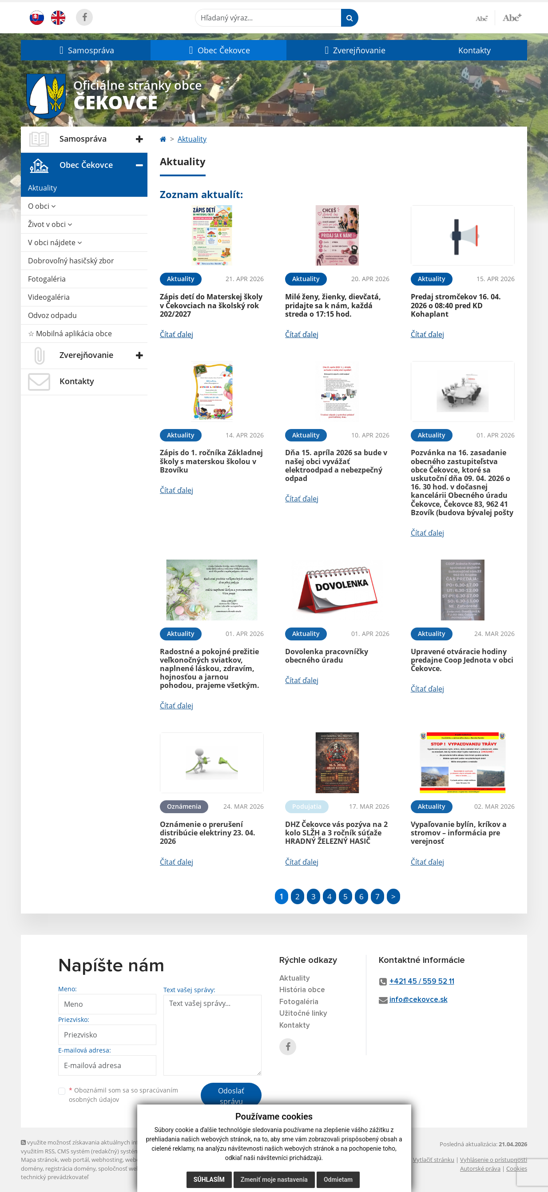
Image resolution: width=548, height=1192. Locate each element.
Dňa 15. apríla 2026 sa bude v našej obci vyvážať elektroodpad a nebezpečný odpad (336, 465)
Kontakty (474, 50)
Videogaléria (49, 297)
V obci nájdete (55, 242)
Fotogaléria (47, 279)
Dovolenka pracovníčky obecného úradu (326, 656)
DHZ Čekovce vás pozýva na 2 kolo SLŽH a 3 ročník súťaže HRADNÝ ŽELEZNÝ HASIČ (336, 832)
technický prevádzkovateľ (54, 1177)
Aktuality (42, 188)
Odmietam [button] (338, 1179)
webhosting (107, 1160)
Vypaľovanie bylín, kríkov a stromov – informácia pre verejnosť (459, 832)
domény (32, 1168)
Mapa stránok (39, 1160)
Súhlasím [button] (209, 1179)
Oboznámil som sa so (123, 1095)
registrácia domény (70, 1168)
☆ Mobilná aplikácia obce (70, 333)
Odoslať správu (231, 1096)
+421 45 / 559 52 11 (421, 981)
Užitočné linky (303, 1013)
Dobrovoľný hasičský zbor (71, 261)
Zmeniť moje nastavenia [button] (274, 1179)
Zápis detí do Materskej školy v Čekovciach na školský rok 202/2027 (211, 305)
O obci (42, 206)
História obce (302, 990)
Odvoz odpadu (52, 315)
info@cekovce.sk (418, 1000)
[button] (86, 50)
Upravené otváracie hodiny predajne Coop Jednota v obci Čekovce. (462, 660)
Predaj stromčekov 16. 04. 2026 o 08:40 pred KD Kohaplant (456, 305)
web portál (74, 1160)
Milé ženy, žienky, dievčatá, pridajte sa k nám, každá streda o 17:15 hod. (333, 305)
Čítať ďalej (176, 334)
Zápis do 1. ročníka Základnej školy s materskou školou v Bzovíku (211, 461)
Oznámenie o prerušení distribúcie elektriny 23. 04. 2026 (207, 832)
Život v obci (50, 224)
